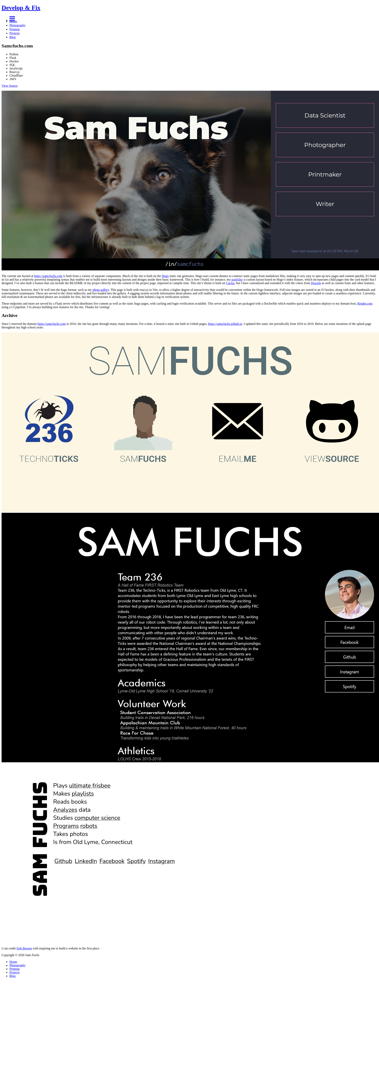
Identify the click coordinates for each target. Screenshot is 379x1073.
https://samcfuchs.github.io (225, 323)
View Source (10, 85)
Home (13, 21)
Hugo (165, 276)
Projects (14, 33)
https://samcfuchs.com (48, 276)
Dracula (316, 283)
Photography (17, 25)
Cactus (230, 283)
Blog (12, 37)
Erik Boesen (24, 948)
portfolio (236, 279)
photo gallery (101, 289)
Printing (14, 29)
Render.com (365, 303)
